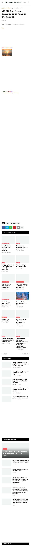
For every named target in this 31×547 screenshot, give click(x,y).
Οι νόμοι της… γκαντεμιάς (6, 320)
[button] (2, 2)
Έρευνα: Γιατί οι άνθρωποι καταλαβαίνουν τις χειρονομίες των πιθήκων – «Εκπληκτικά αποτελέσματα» (22, 343)
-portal (7, 48)
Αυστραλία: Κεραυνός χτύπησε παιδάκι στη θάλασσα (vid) (8, 340)
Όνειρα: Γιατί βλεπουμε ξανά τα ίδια (21, 303)
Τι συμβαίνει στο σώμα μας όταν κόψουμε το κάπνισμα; (6, 248)
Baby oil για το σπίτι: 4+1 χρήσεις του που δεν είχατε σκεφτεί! (20, 381)
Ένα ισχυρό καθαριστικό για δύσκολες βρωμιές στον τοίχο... (20, 372)
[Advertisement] (15, 72)
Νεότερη (5, 353)
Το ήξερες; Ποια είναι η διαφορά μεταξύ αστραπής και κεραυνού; (8, 267)
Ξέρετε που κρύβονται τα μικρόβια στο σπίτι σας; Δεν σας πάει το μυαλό (20, 364)
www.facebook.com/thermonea (15, 108)
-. (7, 91)
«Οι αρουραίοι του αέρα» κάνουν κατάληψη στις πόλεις (21, 322)
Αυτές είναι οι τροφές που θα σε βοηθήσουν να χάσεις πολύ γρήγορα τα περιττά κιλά (20, 501)
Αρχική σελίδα (6, 8)
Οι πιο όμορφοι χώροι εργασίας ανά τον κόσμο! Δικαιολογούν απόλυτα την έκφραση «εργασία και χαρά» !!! (20, 490)
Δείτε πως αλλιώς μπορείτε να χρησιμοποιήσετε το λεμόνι (20, 389)
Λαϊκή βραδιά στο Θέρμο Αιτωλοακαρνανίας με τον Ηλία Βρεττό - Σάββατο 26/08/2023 (20, 480)
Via (2, 28)
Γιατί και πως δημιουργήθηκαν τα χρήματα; (22, 247)
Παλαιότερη (25, 353)
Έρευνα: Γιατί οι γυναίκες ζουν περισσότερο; (6, 285)
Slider (18, 223)
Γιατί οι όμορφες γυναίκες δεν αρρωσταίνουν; (6, 303)
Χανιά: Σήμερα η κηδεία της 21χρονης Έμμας (20, 469)
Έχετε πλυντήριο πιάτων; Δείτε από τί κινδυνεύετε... (20, 397)
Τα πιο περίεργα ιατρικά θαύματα (21, 265)
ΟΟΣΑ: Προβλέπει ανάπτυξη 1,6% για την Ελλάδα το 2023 (20, 461)
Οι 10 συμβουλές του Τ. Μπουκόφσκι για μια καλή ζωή (22, 285)
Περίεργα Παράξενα (16, 8)
